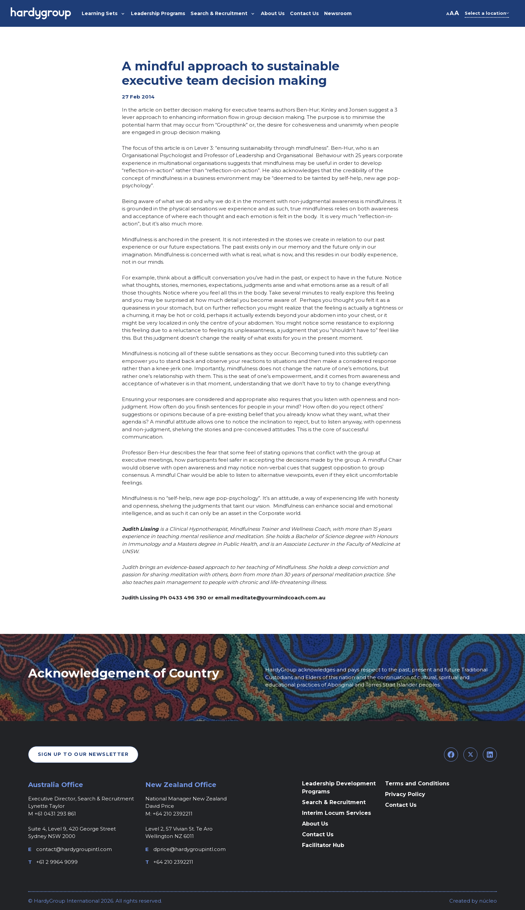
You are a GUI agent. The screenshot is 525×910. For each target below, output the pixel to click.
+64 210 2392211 (173, 862)
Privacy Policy (405, 794)
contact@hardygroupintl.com (74, 849)
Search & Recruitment (334, 802)
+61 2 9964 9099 (57, 862)
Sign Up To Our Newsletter (83, 754)
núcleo (487, 901)
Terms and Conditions (417, 783)
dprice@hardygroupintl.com (189, 849)
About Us (315, 824)
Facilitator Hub (323, 845)
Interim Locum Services (336, 813)
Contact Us (317, 834)
